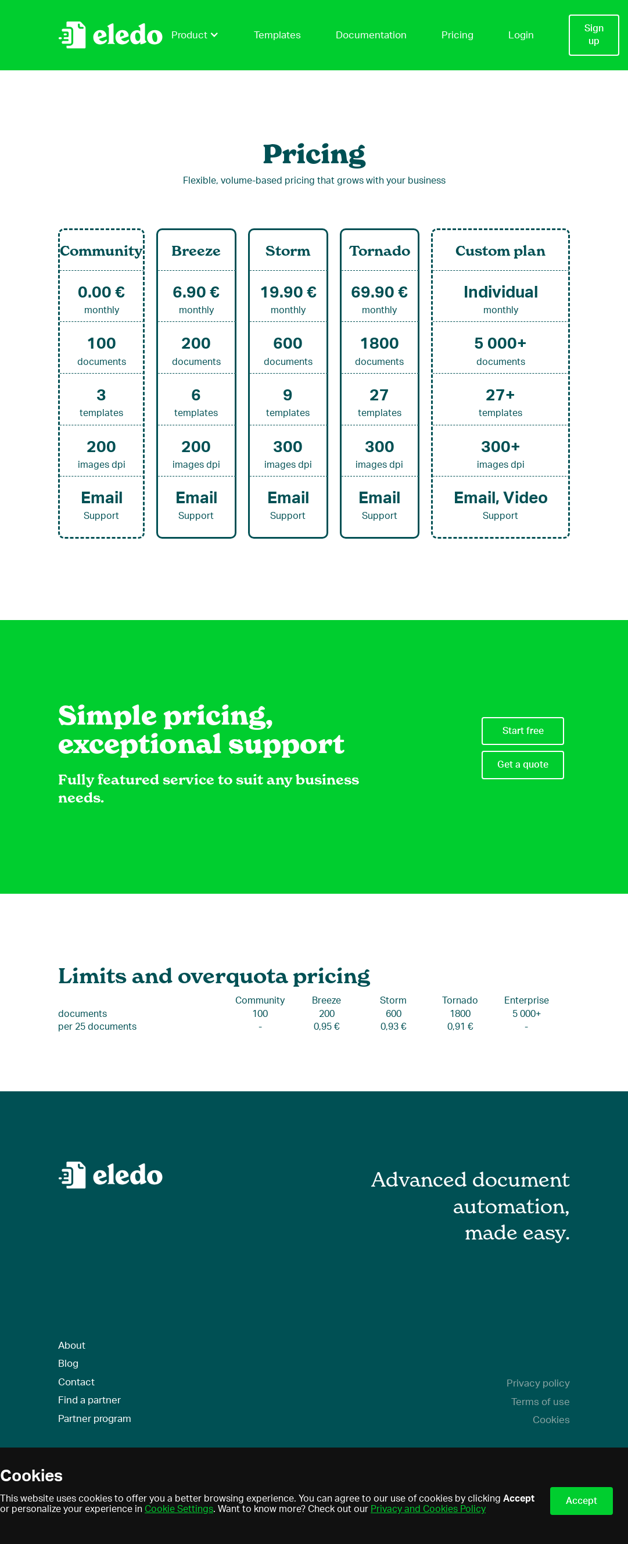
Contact (76, 1382)
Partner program (94, 1419)
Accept (581, 1501)
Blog (68, 1364)
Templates (277, 35)
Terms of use (540, 1402)
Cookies (551, 1420)
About (71, 1345)
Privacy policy (538, 1383)
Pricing (457, 35)
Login (521, 35)
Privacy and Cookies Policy (428, 1509)
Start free (523, 731)
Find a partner (89, 1400)
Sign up (594, 35)
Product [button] (195, 35)
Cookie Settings (179, 1509)
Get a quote (522, 764)
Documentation (371, 35)
